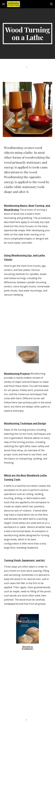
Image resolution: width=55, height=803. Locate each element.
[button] (3, 4)
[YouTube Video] (27, 778)
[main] (27, 33)
